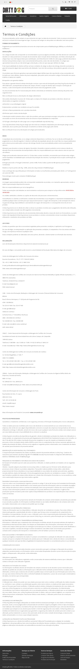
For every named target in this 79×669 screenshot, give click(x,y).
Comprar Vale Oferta (47, 655)
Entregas (5, 655)
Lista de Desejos (65, 657)
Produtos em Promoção (48, 659)
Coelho (8, 20)
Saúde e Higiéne (44, 16)
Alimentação (23, 16)
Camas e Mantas (56, 16)
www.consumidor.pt (36, 412)
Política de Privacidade (9, 657)
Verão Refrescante (11, 16)
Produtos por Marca (47, 653)
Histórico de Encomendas (67, 655)
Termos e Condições (16, 26)
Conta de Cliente (65, 653)
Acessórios (33, 16)
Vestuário (67, 16)
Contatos (24, 653)
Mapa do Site (25, 657)
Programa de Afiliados (47, 657)
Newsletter (63, 659)
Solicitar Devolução (27, 655)
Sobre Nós (5, 653)
